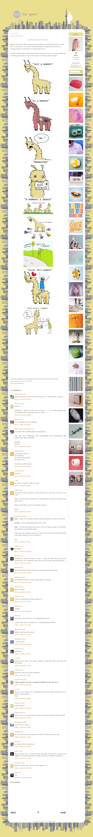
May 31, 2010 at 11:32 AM (23, 573)
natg (16, 772)
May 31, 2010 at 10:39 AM (23, 551)
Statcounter (76, 75)
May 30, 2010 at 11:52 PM (23, 399)
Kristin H (17, 649)
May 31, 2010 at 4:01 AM (22, 476)
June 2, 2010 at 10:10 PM (23, 718)
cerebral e (18, 471)
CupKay (17, 546)
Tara (16, 658)
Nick (16, 615)
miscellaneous (19, 383)
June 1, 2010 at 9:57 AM (23, 635)
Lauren (17, 419)
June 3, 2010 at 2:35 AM (23, 727)
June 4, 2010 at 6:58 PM (23, 747)
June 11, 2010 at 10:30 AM (23, 777)
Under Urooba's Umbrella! (23, 429)
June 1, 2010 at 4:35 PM (23, 654)
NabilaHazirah (19, 722)
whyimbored (18, 629)
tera (16, 689)
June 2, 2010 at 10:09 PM (23, 708)
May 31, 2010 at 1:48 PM (22, 592)
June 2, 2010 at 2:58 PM (23, 698)
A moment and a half (16, 36)
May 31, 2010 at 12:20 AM (23, 415)
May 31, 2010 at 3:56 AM (22, 446)
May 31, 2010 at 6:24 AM (22, 512)
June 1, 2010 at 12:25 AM (23, 625)
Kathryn (17, 490)
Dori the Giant (19, 516)
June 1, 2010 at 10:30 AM (23, 644)
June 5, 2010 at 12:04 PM (23, 768)
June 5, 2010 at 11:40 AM (23, 758)
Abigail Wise (18, 712)
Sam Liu (17, 751)
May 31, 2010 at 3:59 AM (22, 466)
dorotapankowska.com (76, 65)
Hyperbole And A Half (41, 40)
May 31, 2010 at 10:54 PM (23, 611)
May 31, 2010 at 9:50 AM (22, 542)
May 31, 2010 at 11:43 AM (23, 582)
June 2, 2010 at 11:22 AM (23, 685)
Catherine (18, 596)
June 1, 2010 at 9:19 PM (22, 665)
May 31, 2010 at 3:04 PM (23, 602)
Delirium (17, 556)
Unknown (17, 451)
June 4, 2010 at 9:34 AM (23, 737)
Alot (13, 46)
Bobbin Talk (18, 577)
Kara (16, 741)
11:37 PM (29, 381)
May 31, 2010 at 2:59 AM (22, 425)
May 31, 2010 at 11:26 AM (23, 563)
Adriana (17, 606)
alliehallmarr (19, 394)
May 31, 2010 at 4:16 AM (22, 486)
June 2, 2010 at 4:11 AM (22, 675)
